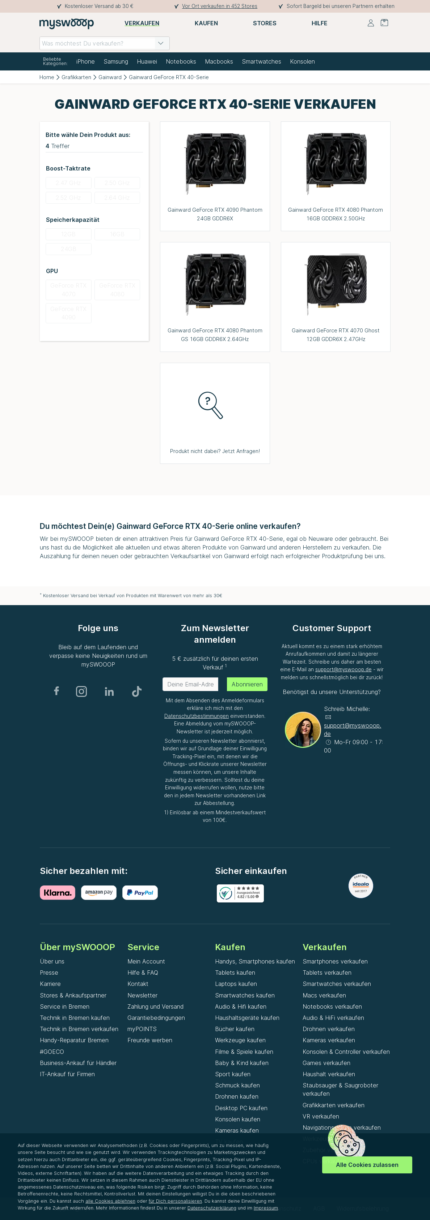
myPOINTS (142, 1029)
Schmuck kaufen (237, 1085)
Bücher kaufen (234, 1029)
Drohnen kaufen (236, 1096)
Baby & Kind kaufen (242, 1062)
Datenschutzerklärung (211, 1208)
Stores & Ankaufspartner (73, 995)
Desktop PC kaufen (241, 1108)
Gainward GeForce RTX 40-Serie (169, 77)
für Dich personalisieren (175, 1201)
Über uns (52, 961)
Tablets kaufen (235, 972)
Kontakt (137, 983)
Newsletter (142, 995)
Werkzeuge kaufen (240, 1040)
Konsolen (302, 61)
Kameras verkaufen (329, 1040)
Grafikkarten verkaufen (333, 1105)
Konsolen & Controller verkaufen (346, 1051)
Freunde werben (149, 1040)
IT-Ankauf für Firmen (67, 1074)
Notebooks (181, 61)
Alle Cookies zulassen (367, 1164)
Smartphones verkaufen (335, 961)
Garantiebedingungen (156, 1017)
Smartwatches (261, 61)
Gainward (110, 77)
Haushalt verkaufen (329, 1074)
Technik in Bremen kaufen (75, 1017)
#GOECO (52, 1051)
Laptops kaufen (236, 983)
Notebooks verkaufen (332, 1006)
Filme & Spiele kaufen (244, 1051)
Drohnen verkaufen (329, 1029)
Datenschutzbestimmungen (196, 716)
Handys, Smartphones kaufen (255, 961)
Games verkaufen (326, 1062)
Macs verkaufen (324, 995)
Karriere (50, 983)
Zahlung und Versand (155, 1006)
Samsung (116, 61)
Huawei (147, 61)
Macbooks (219, 61)
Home (46, 77)
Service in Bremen (64, 1006)
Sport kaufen (232, 1074)
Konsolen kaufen (237, 1119)
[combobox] (104, 43)
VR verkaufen (321, 1116)
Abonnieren (247, 684)
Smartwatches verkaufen (337, 983)
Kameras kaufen (237, 1130)
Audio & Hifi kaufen (240, 1006)
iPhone (85, 61)
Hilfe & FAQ (142, 972)
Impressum (266, 1208)
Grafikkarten (76, 77)
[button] (160, 43)
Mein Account (146, 961)
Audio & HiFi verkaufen (333, 1017)
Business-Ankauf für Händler (78, 1062)
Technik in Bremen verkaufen (79, 1029)
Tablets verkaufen (327, 972)
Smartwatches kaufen (245, 995)
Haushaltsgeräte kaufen (247, 1017)
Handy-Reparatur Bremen (74, 1040)
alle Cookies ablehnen (110, 1201)
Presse (49, 972)
